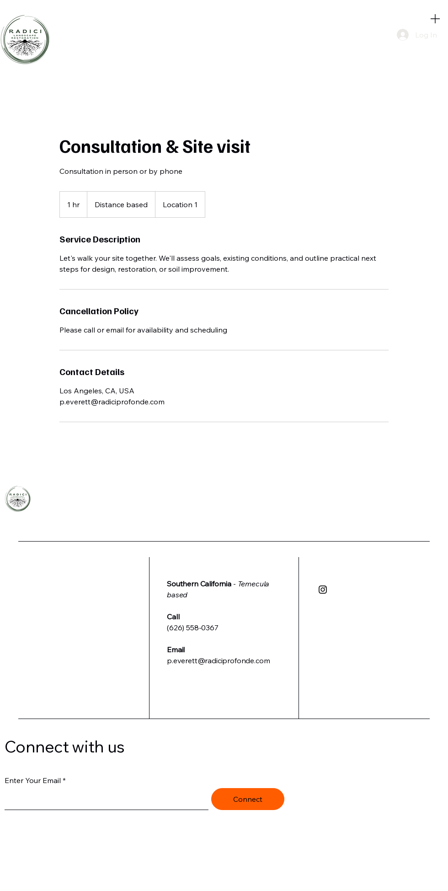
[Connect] (247, 799)
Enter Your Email (33, 780)
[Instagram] (322, 589)
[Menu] (435, 18)
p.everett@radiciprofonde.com (218, 660)
